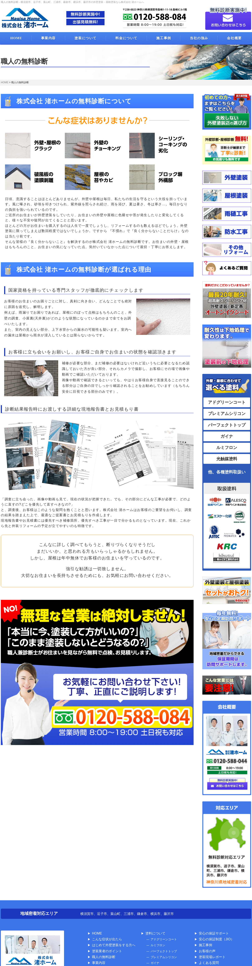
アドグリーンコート (227, 402)
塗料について (155, 933)
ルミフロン (226, 447)
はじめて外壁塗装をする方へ (113, 945)
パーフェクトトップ (227, 425)
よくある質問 (209, 963)
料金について (126, 38)
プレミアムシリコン (227, 413)
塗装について (85, 38)
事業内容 (48, 38)
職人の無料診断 (103, 957)
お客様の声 (207, 951)
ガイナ (226, 436)
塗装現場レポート (212, 957)
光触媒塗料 (226, 459)
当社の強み (199, 38)
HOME (16, 38)
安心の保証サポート (214, 933)
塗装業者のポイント (107, 951)
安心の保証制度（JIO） (216, 939)
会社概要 (234, 38)
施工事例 (163, 38)
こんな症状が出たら (107, 939)
